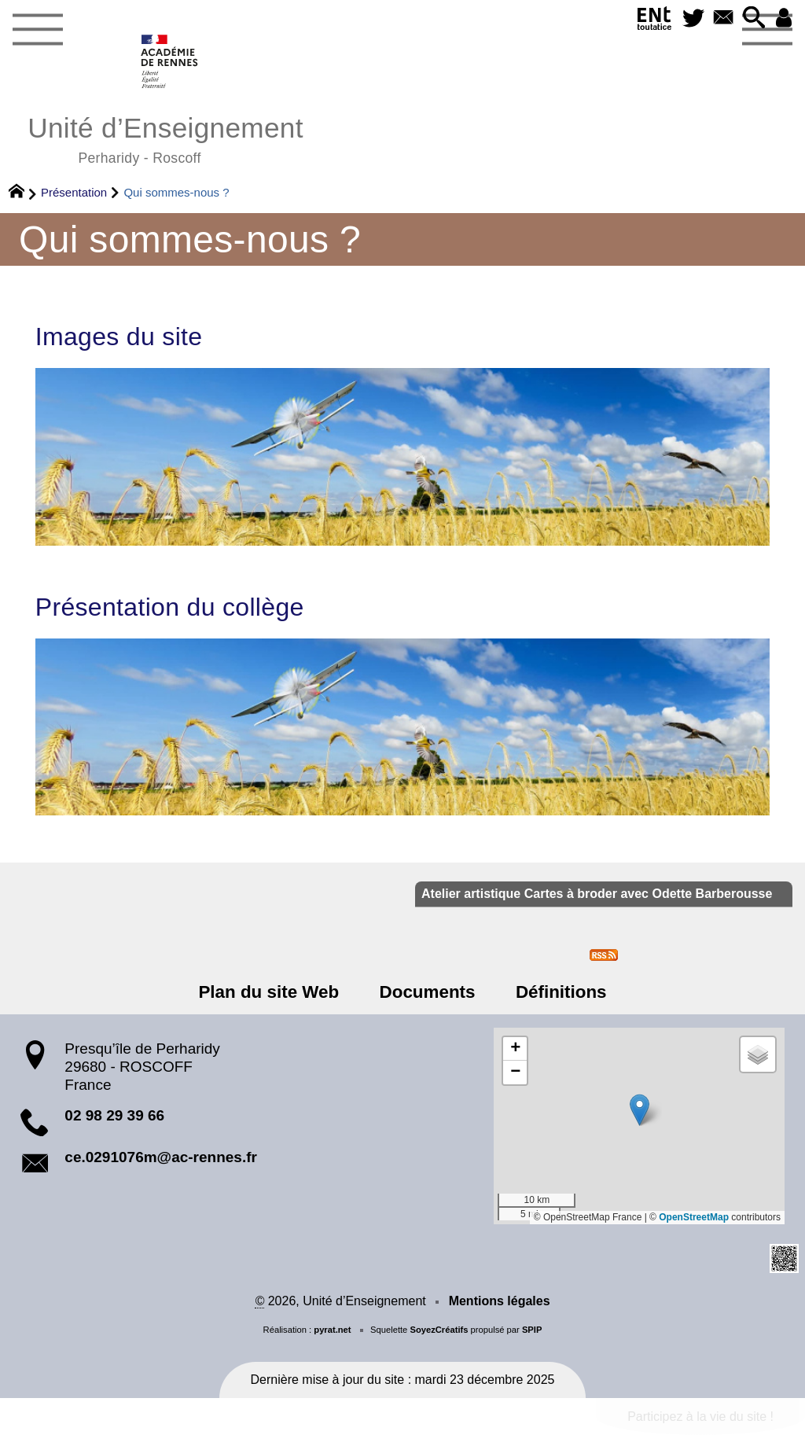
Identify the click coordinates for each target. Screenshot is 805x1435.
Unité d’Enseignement (165, 138)
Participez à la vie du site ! (700, 1416)
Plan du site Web (269, 992)
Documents (428, 992)
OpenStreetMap (694, 1217)
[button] (753, 18)
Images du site (119, 336)
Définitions (561, 992)
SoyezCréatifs (439, 1329)
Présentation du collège (169, 607)
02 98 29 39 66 (114, 1115)
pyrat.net (332, 1329)
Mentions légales (499, 1301)
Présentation (74, 192)
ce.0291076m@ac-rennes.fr (160, 1157)
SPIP (532, 1329)
